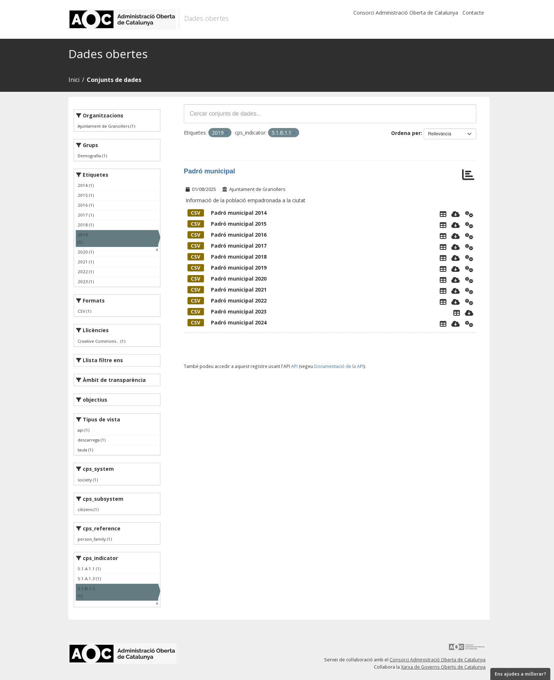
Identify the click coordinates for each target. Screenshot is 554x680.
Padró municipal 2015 (227, 223)
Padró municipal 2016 (227, 234)
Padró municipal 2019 (227, 267)
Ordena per (406, 132)
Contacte (473, 12)
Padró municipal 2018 (227, 256)
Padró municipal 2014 (227, 212)
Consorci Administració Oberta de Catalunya (405, 12)
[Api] (469, 214)
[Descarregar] (455, 214)
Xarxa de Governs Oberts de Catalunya (443, 667)
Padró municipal (209, 171)
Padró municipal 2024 (227, 322)
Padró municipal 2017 (227, 245)
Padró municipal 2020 (227, 278)
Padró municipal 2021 (227, 289)
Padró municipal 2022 (227, 300)
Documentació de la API (339, 366)
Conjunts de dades (114, 80)
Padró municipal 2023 (227, 311)
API (294, 366)
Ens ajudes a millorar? (520, 674)
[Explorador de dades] (443, 214)
